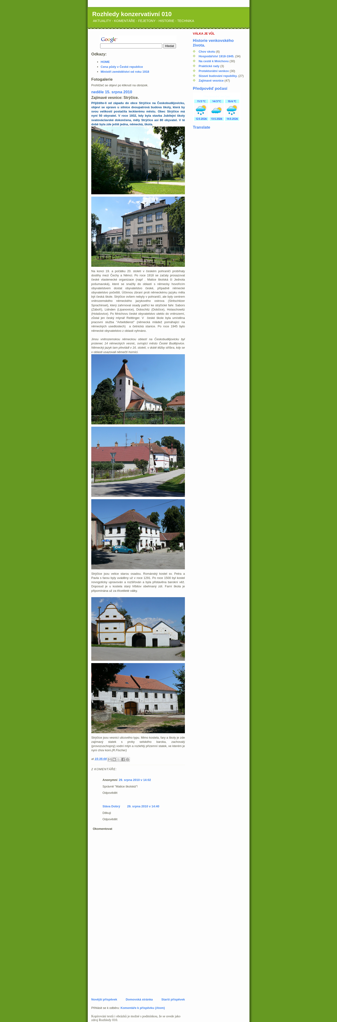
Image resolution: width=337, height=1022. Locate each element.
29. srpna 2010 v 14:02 (135, 780)
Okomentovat (102, 829)
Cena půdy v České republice (122, 67)
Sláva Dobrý (111, 806)
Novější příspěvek (104, 999)
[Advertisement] (126, 964)
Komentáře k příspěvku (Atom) (143, 1008)
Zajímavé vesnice (211, 80)
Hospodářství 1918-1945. (216, 56)
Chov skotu (207, 51)
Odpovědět (110, 792)
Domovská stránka (139, 999)
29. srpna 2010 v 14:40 (143, 806)
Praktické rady (209, 66)
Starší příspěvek (173, 999)
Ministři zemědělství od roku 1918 (125, 71)
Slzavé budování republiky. (218, 76)
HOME (105, 62)
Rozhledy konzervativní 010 (132, 14)
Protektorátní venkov (214, 71)
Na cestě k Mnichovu (214, 61)
